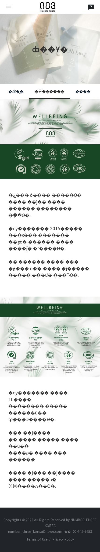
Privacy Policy (63, 539)
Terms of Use (37, 539)
